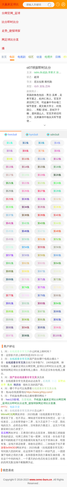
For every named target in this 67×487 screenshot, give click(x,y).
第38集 (25, 215)
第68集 (57, 271)
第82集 (25, 303)
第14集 (25, 166)
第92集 (57, 319)
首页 (4, 56)
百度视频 (26, 399)
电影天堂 (15, 406)
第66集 (25, 271)
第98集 (25, 335)
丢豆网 (4, 432)
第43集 (41, 223)
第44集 (57, 223)
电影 (12, 56)
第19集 (41, 174)
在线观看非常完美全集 (44, 388)
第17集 (10, 174)
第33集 (10, 207)
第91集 (41, 319)
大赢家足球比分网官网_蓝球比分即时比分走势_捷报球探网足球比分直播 (11, 26)
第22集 (25, 183)
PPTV (4, 406)
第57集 (10, 255)
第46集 (25, 231)
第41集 (10, 223)
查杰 (9, 384)
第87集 (41, 311)
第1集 (10, 142)
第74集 (25, 287)
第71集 (41, 279)
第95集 (41, 327)
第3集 (41, 142)
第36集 (57, 207)
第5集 (10, 150)
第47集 (41, 231)
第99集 (41, 335)
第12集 (57, 158)
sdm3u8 (54, 134)
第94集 (25, 327)
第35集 (41, 207)
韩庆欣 (17, 384)
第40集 (57, 215)
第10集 (25, 158)
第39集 (41, 215)
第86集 (25, 311)
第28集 (57, 191)
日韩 (58, 56)
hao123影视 (12, 399)
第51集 (41, 239)
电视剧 (22, 56)
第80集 (57, 295)
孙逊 (54, 381)
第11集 (41, 158)
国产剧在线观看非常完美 (23, 377)
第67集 (41, 271)
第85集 (10, 311)
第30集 (25, 199)
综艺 (31, 56)
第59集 (41, 255)
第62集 (25, 263)
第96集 (57, 327)
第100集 (57, 335)
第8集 (57, 150)
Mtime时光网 (8, 414)
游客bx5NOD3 (9, 447)
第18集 (25, 174)
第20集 (57, 174)
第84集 (57, 303)
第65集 (10, 271)
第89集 (10, 319)
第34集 (25, 207)
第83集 (41, 303)
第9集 (10, 158)
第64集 (57, 263)
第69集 (10, 279)
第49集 (10, 239)
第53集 (10, 247)
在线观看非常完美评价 (22, 410)
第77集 (10, 295)
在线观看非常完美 (19, 351)
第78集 (25, 295)
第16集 (57, 166)
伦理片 (49, 56)
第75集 (41, 287)
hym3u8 (33, 134)
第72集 (57, 279)
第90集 (25, 319)
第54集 (25, 247)
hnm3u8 (12, 134)
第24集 (57, 183)
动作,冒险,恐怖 (42, 86)
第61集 (10, 263)
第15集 (41, 166)
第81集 (10, 303)
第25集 (10, 191)
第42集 (25, 223)
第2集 (25, 142)
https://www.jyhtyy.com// (39, 392)
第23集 (41, 183)
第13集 (10, 166)
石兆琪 (46, 381)
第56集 (57, 247)
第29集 (10, 199)
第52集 (57, 239)
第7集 (41, 150)
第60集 (57, 255)
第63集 (41, 263)
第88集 (57, 311)
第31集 (41, 199)
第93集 (10, 327)
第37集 (10, 215)
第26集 (25, 191)
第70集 (25, 279)
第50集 (25, 239)
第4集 (57, 142)
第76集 (57, 287)
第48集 (57, 231)
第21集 (10, 183)
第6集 (25, 150)
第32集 (57, 199)
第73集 (10, 287)
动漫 (39, 56)
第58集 (25, 255)
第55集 (41, 247)
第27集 (41, 191)
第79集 (41, 295)
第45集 (10, 231)
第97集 (10, 335)
